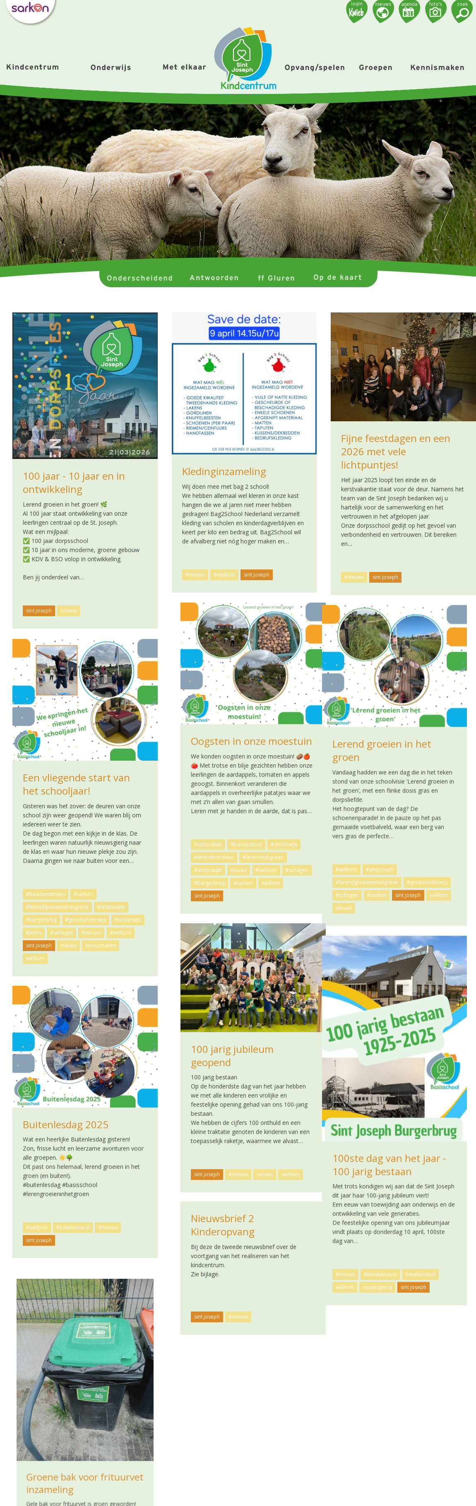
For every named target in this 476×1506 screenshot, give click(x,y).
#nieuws (195, 574)
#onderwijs (432, 834)
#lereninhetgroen (411, 846)
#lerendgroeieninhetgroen (219, 880)
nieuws (68, 610)
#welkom (224, 574)
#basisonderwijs (45, 894)
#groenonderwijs (279, 880)
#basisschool (394, 834)
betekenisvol (272, 1259)
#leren (33, 932)
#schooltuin (356, 834)
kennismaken (100, 945)
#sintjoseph (356, 859)
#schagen (445, 859)
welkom (419, 872)
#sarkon (391, 872)
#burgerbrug (357, 872)
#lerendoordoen (362, 846)
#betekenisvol (232, 1259)
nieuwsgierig (229, 1272)
